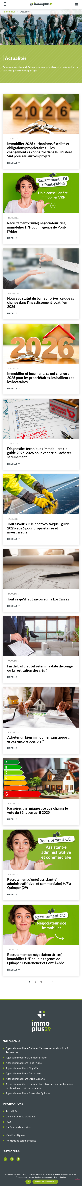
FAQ (8, 1121)
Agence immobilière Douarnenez (24, 1073)
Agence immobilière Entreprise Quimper (28, 1093)
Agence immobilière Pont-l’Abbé (24, 1062)
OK (28, 1182)
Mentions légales (15, 1135)
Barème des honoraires (18, 1127)
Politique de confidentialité (21, 1140)
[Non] (77, 1178)
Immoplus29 (9, 11)
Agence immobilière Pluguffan (22, 1068)
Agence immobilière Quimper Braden (26, 1057)
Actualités (11, 1111)
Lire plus (13, 163)
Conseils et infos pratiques (20, 1116)
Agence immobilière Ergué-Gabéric (25, 1078)
